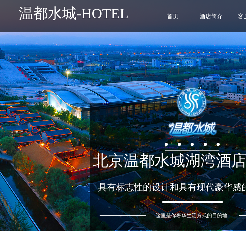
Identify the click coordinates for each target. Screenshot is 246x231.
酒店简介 (211, 16)
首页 (172, 16)
